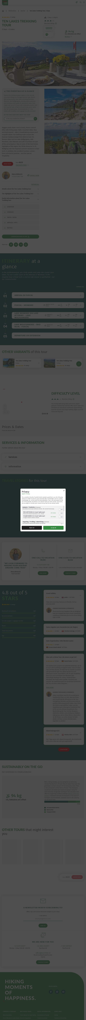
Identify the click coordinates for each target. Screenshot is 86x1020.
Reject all (31, 527)
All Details (53, 513)
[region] (43, 515)
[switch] (61, 509)
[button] (59, 509)
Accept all (53, 527)
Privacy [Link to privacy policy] (28, 493)
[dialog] (43, 510)
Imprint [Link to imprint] (23, 493)
